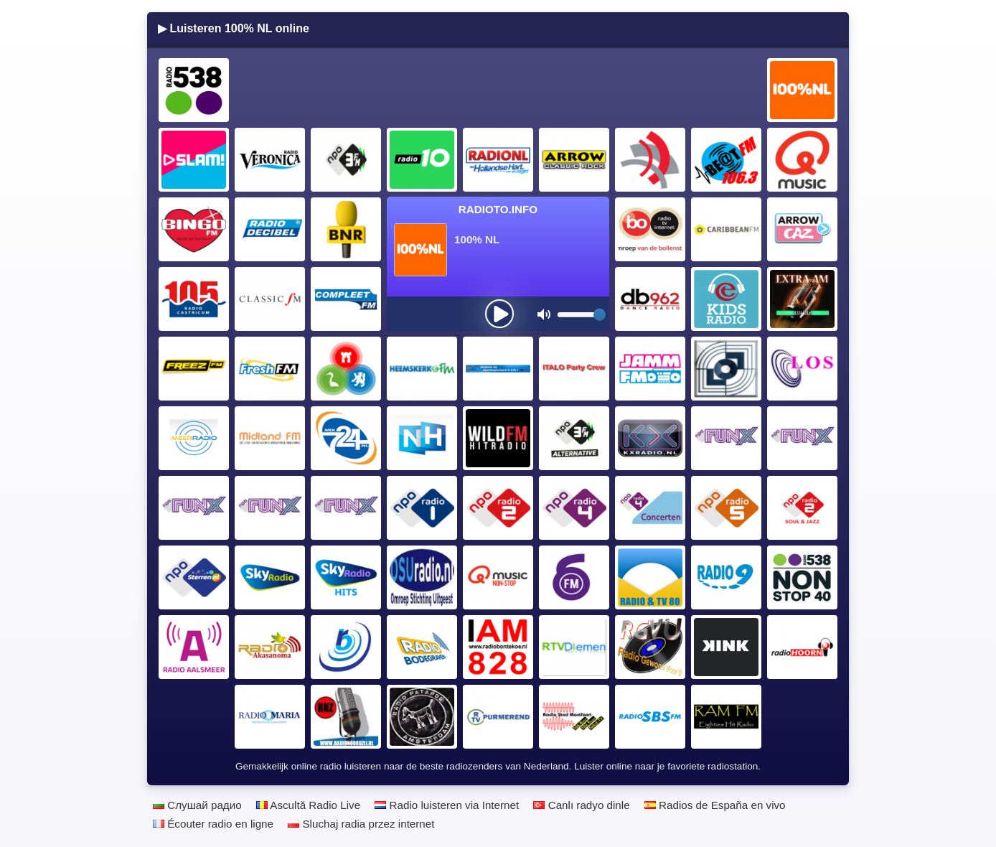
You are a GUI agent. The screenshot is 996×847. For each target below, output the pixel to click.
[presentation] (499, 313)
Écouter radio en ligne (213, 824)
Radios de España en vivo (715, 805)
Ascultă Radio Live (308, 805)
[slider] (599, 315)
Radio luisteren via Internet (447, 805)
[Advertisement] (499, 90)
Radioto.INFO (498, 209)
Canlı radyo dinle (581, 805)
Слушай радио (197, 805)
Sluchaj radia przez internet (361, 824)
